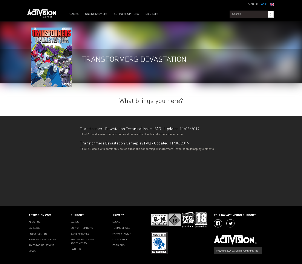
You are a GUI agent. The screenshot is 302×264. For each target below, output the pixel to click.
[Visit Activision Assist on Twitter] (230, 223)
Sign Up (253, 4)
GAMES (74, 14)
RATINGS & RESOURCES (43, 239)
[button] (272, 4)
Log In (264, 4)
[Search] (270, 14)
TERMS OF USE (121, 228)
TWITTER (76, 249)
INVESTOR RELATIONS (41, 245)
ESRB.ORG (118, 245)
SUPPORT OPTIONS (126, 14)
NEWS (32, 251)
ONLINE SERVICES (96, 14)
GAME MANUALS (80, 234)
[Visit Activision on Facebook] (218, 223)
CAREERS (34, 228)
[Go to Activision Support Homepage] (44, 14)
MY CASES (152, 14)
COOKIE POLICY (121, 239)
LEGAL (116, 222)
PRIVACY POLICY (121, 234)
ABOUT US (35, 222)
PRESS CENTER (38, 234)
